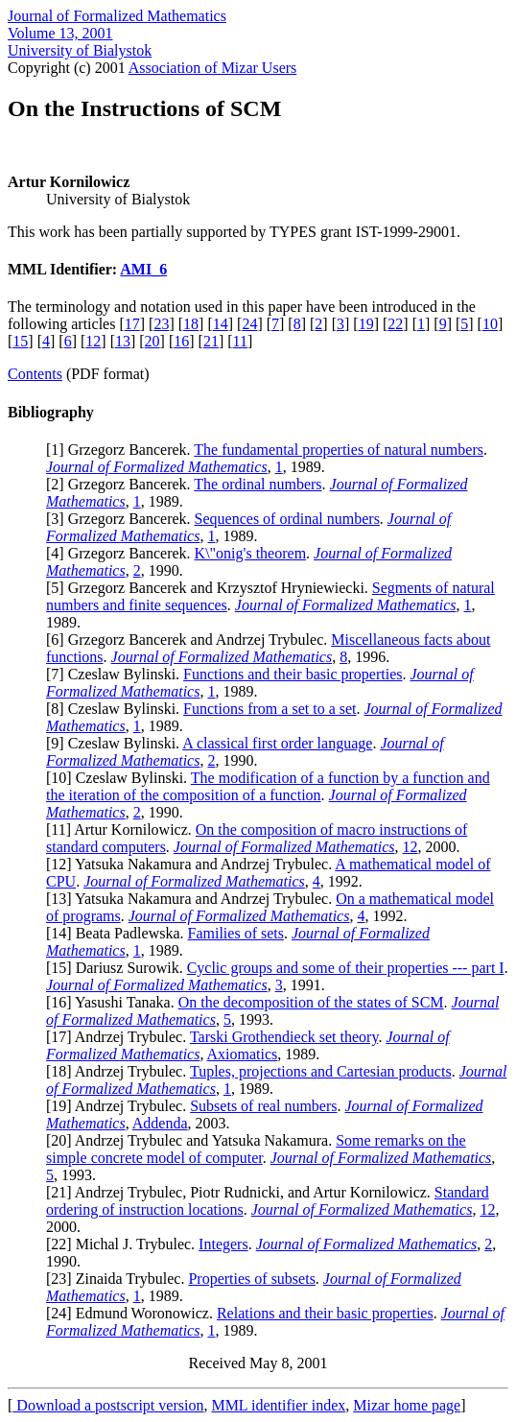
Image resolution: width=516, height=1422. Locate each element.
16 (181, 341)
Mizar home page (406, 1405)
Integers (223, 1244)
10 (490, 324)
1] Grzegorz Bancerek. (122, 449)
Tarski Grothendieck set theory (284, 1037)
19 (366, 324)
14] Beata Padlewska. (119, 933)
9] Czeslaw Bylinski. (116, 743)
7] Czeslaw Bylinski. (117, 674)
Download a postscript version (107, 1405)
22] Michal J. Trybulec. (125, 1244)
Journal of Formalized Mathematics (117, 16)
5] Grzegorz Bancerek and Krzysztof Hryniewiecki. (211, 588)
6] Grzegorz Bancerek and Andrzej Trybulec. (191, 639)
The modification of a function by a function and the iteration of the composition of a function (268, 786)
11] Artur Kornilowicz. (123, 829)
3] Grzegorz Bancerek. (122, 518)
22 (395, 324)
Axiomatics (242, 1054)
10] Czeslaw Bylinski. (120, 778)
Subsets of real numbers (263, 1106)
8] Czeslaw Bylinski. (117, 708)
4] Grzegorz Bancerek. (122, 553)
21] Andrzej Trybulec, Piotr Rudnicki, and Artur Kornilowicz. (242, 1192)
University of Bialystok (80, 50)
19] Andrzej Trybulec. (120, 1106)
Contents (35, 374)
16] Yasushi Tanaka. (114, 1002)
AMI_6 (143, 269)
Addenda (160, 1123)
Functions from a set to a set (269, 708)
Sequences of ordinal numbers (287, 518)
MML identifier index (278, 1405)
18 (191, 324)
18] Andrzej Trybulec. (120, 1071)
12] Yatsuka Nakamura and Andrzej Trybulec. (193, 864)
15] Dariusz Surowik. (118, 968)
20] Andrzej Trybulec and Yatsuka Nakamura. (193, 1140)
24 (249, 324)
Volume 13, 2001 (60, 33)
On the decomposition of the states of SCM (311, 1002)
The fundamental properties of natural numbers (338, 449)
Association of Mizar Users (213, 67)
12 (93, 341)
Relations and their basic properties (325, 1313)
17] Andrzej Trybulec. (120, 1037)
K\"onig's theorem (251, 553)
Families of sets (236, 933)
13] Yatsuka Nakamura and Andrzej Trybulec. (193, 898)
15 (20, 341)
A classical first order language (277, 743)
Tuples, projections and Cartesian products (321, 1071)
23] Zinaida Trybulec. (119, 1278)
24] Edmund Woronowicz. (134, 1313)
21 (211, 341)
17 (132, 324)
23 (161, 324)
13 (122, 341)
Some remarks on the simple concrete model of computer (256, 1149)
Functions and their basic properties (292, 674)
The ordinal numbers (257, 484)
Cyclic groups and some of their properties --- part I (345, 968)
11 (240, 341)
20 (152, 341)
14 (220, 324)
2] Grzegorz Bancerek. (122, 484)
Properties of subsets (251, 1278)
